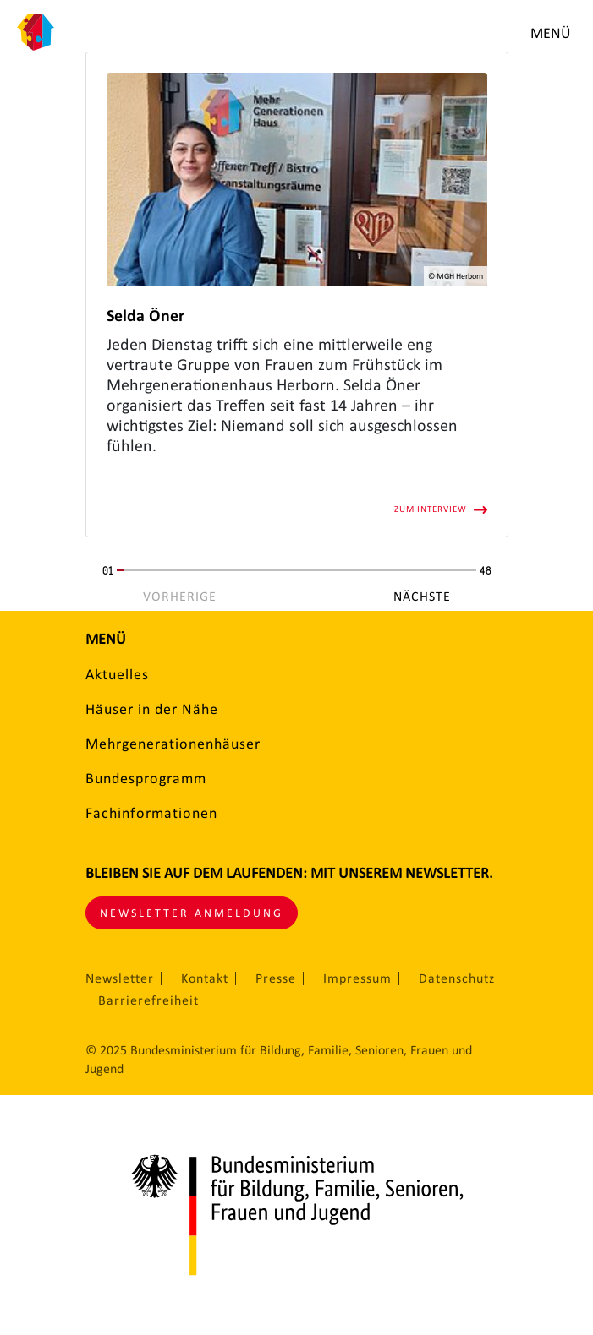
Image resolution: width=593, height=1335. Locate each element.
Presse (275, 978)
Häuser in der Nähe (151, 709)
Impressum (357, 978)
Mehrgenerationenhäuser (173, 743)
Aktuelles (117, 674)
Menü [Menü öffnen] (550, 33)
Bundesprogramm (145, 778)
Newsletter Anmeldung (191, 913)
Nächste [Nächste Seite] (422, 596)
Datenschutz (457, 978)
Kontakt (204, 978)
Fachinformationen (151, 813)
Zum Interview (430, 509)
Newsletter (119, 978)
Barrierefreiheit (148, 1000)
